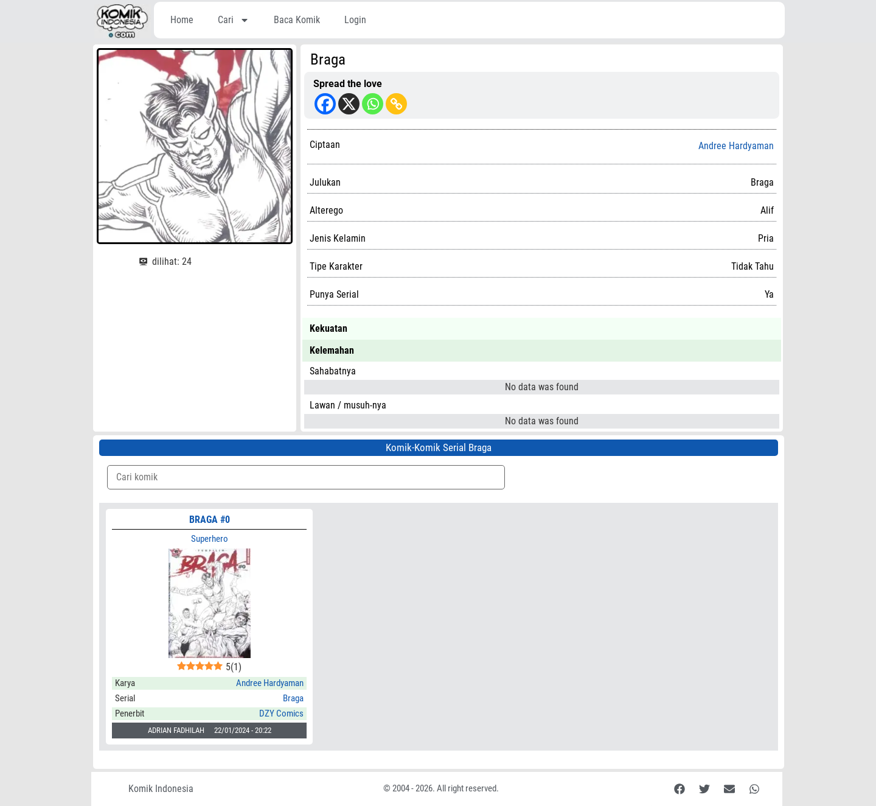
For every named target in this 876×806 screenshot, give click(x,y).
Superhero (209, 538)
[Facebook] (325, 103)
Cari (233, 20)
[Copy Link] (396, 103)
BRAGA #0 (209, 519)
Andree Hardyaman (736, 146)
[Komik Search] (306, 477)
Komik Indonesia (160, 788)
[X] (349, 103)
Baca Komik (297, 20)
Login (355, 20)
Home (181, 20)
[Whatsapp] (372, 103)
